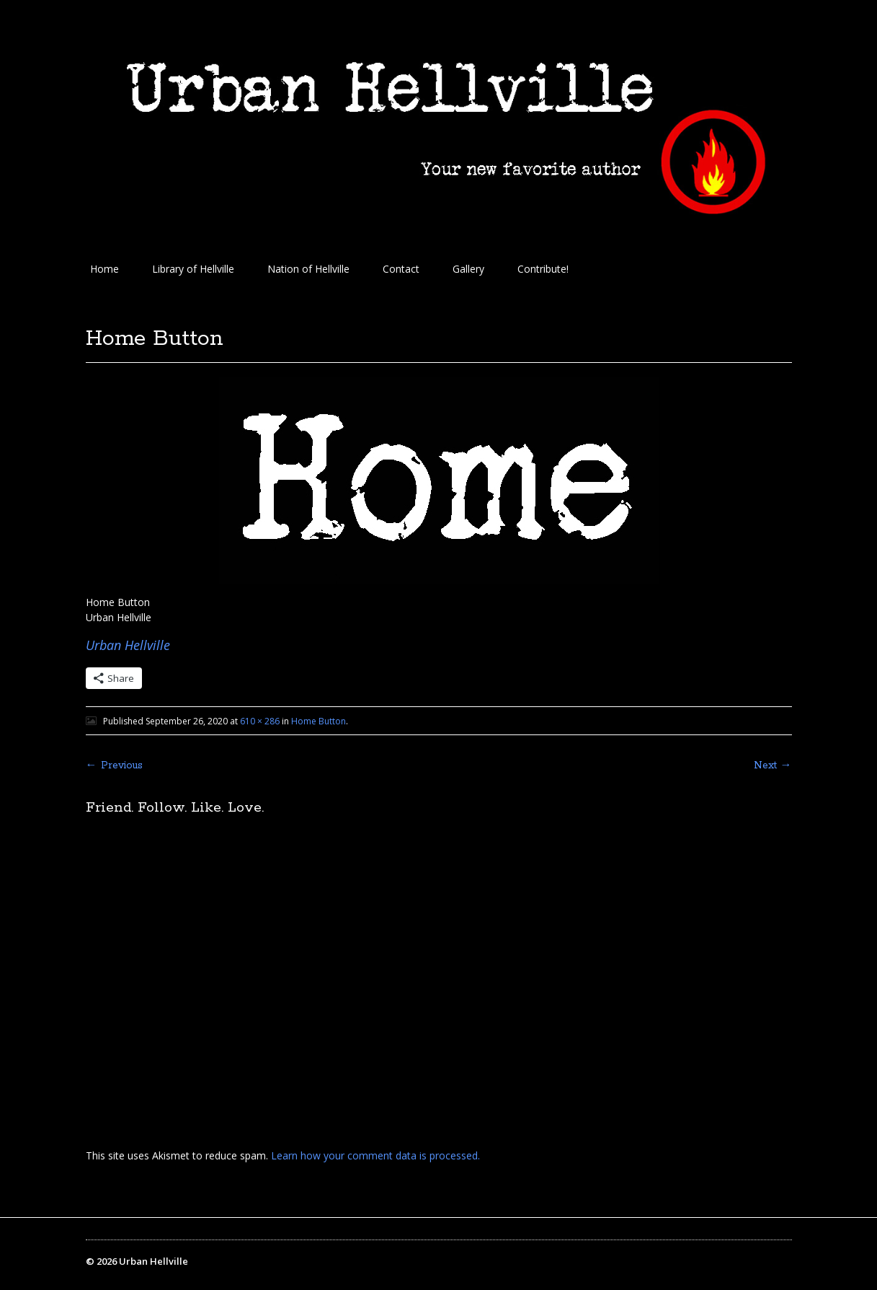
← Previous (114, 765)
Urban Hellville (128, 645)
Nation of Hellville (308, 269)
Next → (773, 765)
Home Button (318, 721)
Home (104, 269)
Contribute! (543, 269)
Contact (401, 269)
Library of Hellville (193, 269)
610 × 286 (260, 721)
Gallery (468, 269)
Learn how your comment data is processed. (375, 1155)
